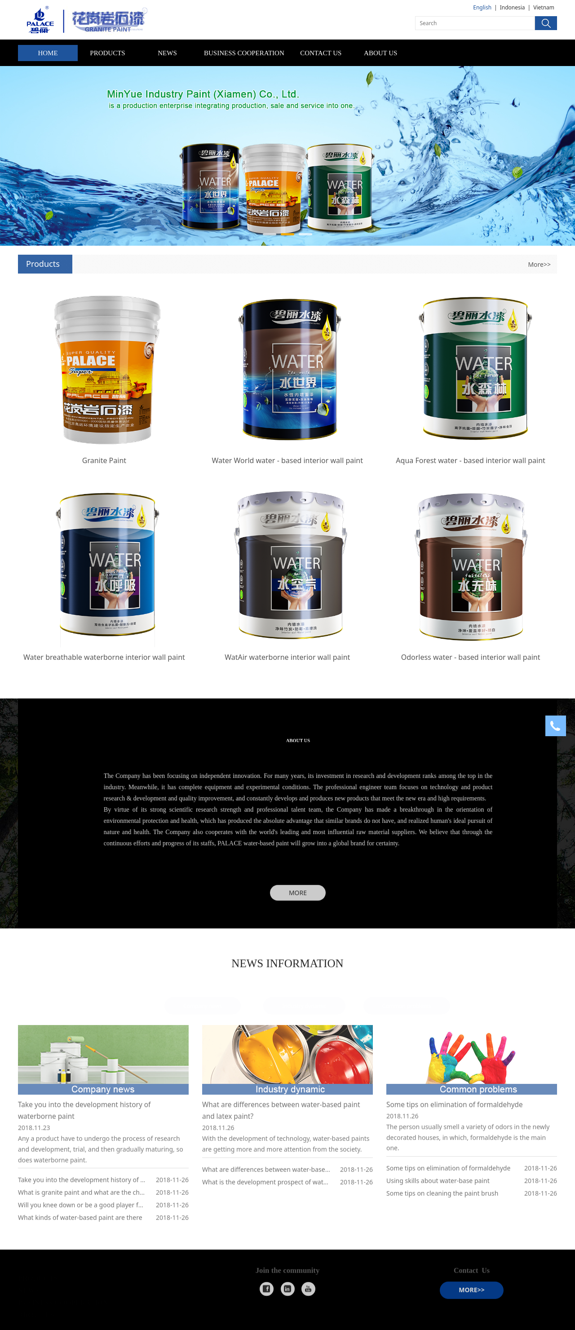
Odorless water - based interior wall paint (470, 657)
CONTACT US (320, 53)
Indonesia (512, 7)
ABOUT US (380, 53)
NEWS (167, 53)
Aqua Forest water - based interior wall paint (470, 460)
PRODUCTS (107, 53)
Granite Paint (104, 460)
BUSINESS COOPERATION (244, 53)
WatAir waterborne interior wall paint (287, 657)
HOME (48, 53)
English (482, 7)
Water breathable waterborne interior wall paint (104, 657)
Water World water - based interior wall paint (287, 460)
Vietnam (543, 7)
